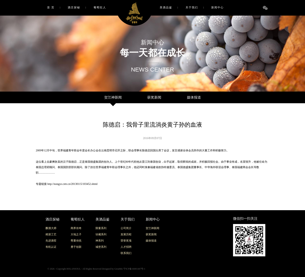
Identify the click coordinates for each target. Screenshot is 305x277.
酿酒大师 (51, 228)
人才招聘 (126, 246)
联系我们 (126, 253)
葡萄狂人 (100, 7)
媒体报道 (194, 97)
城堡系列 (101, 246)
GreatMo (118, 268)
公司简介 (126, 228)
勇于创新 (76, 246)
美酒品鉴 (166, 7)
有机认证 (51, 246)
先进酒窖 (51, 240)
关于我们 (192, 7)
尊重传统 (76, 240)
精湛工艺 (51, 234)
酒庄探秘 (74, 7)
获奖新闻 (154, 97)
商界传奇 (76, 228)
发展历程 (126, 234)
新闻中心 (217, 7)
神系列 (100, 240)
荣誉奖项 (126, 240)
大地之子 (76, 234)
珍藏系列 (101, 234)
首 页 (50, 7)
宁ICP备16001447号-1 (134, 268)
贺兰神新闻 (113, 97)
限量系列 (101, 228)
